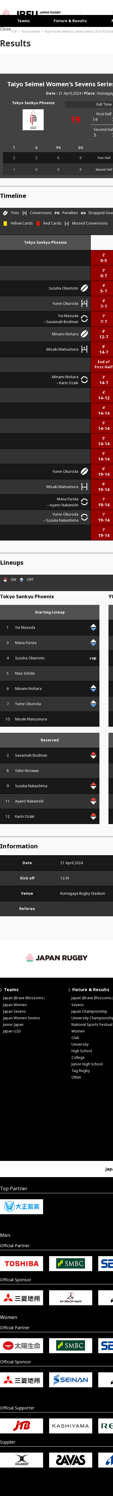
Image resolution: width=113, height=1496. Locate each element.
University (80, 1044)
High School (81, 1050)
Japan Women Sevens (21, 1017)
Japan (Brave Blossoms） (25, 997)
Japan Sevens (14, 1011)
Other (76, 1077)
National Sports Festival (91, 1024)
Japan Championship (89, 1011)
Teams (23, 20)
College (78, 1057)
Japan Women (15, 1004)
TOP (14, 31)
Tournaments (31, 31)
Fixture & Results (70, 20)
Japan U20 (11, 1031)
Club (75, 1037)
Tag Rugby (80, 1070)
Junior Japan (13, 1024)
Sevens (77, 1004)
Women (78, 1031)
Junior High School (87, 1064)
